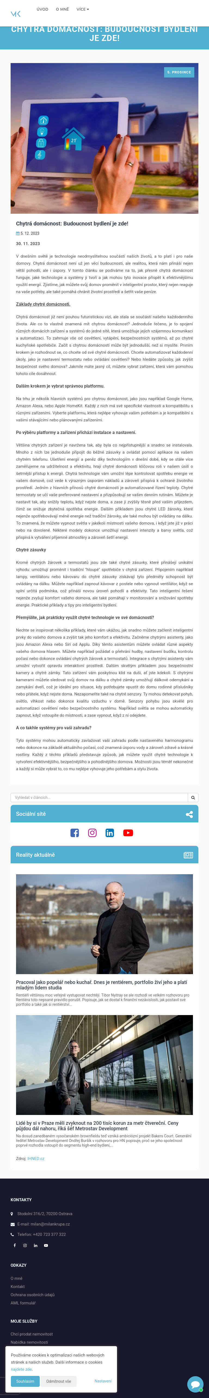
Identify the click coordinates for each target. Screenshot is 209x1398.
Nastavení (103, 1381)
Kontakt (18, 1286)
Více (83, 9)
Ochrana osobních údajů (32, 1294)
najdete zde (21, 1369)
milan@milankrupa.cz (50, 1224)
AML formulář (23, 1303)
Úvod (42, 9)
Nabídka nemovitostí (29, 1342)
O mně (62, 9)
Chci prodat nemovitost (32, 1334)
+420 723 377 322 (49, 1234)
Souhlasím (25, 1381)
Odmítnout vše (58, 1381)
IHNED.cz (35, 1158)
